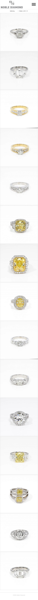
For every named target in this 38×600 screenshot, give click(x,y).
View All (12, 11)
